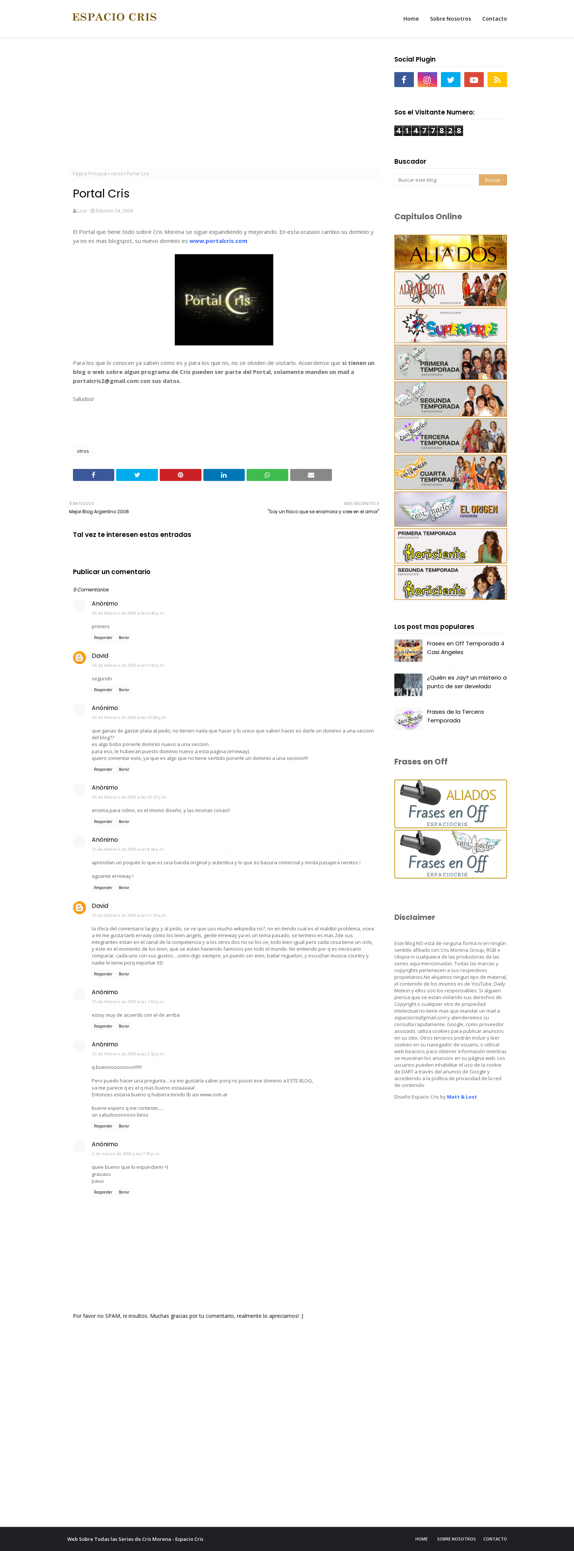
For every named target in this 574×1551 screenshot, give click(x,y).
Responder (103, 637)
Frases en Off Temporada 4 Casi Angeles (465, 647)
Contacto (495, 1539)
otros (117, 173)
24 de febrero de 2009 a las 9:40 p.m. (128, 613)
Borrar (124, 637)
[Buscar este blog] (436, 179)
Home (421, 1539)
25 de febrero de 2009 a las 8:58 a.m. (128, 849)
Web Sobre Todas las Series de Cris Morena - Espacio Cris (135, 1539)
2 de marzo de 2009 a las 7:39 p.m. (126, 1153)
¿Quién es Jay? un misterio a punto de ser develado (467, 682)
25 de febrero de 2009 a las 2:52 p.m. (128, 1054)
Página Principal (90, 173)
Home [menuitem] (411, 18)
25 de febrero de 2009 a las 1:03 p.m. (128, 1001)
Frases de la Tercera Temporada (455, 716)
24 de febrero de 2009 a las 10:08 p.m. (129, 717)
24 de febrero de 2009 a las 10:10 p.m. (129, 797)
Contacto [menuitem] (494, 18)
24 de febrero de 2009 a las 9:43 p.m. (128, 665)
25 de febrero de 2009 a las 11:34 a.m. (129, 915)
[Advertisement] (224, 105)
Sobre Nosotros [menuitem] (450, 18)
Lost (82, 210)
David (100, 655)
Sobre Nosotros (456, 1539)
